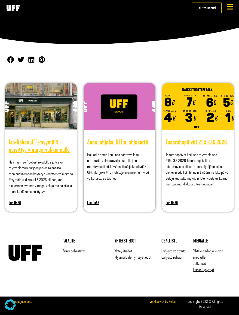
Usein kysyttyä (203, 269)
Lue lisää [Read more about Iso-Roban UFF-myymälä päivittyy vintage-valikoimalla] (15, 202)
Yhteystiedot (123, 251)
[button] (10, 60)
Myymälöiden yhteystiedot (132, 257)
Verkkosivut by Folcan (163, 301)
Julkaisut (199, 263)
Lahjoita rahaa (171, 257)
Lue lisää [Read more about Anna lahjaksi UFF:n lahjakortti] (93, 202)
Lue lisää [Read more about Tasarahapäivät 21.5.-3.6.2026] (172, 202)
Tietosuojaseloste (20, 301)
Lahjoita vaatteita (173, 251)
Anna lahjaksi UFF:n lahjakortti (117, 142)
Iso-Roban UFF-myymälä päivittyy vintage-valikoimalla (39, 145)
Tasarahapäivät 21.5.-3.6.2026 (196, 142)
